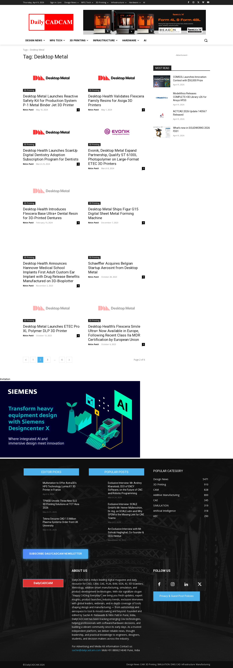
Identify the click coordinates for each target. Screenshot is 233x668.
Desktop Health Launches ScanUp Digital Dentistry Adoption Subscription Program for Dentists (51, 154)
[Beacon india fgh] (144, 22)
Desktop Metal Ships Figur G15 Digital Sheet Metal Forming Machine (113, 213)
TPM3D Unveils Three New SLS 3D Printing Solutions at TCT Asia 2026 (61, 504)
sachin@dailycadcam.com (86, 650)
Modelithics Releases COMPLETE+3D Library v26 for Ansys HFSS (190, 97)
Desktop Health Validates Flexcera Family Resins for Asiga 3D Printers (116, 100)
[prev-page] (26, 360)
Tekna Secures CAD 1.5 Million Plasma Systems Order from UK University (60, 522)
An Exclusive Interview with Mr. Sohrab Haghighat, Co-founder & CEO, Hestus (126, 532)
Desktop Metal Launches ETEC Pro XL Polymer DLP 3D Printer (51, 328)
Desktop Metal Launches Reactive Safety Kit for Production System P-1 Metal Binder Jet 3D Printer (50, 100)
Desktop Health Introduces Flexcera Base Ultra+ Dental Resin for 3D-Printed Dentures (50, 213)
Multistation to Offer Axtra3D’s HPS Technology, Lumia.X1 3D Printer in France (60, 486)
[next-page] (69, 360)
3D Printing (29, 90)
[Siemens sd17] (70, 456)
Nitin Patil (28, 109)
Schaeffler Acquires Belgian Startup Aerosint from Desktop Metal (113, 267)
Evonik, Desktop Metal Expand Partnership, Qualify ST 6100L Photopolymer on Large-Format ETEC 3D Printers (113, 157)
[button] (206, 40)
